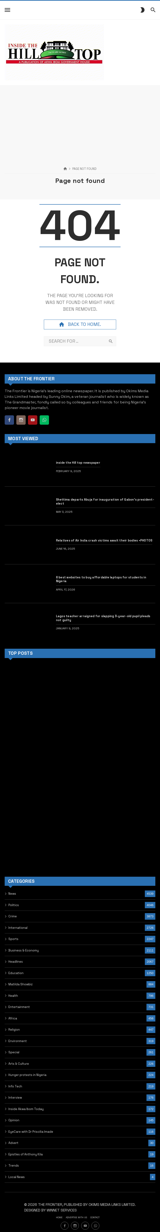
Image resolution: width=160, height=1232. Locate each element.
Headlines (15, 962)
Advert (13, 1143)
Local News (16, 1177)
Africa (12, 1018)
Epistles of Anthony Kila (25, 1154)
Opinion (13, 1120)
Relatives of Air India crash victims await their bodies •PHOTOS (104, 540)
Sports (13, 939)
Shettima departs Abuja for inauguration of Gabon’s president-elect (105, 501)
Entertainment (19, 1007)
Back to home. (80, 324)
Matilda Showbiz (20, 984)
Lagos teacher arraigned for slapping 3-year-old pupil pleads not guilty (103, 618)
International (18, 928)
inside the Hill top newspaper (78, 463)
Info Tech (15, 1086)
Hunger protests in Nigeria (27, 1075)
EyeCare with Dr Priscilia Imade (30, 1132)
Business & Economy (23, 950)
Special (13, 1052)
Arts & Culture (18, 1064)
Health (13, 996)
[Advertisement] (80, 117)
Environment (17, 1041)
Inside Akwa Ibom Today (26, 1109)
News (12, 894)
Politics (13, 905)
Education (16, 973)
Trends (13, 1166)
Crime (12, 916)
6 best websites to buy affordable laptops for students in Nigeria (101, 579)
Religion (14, 1030)
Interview (15, 1098)
